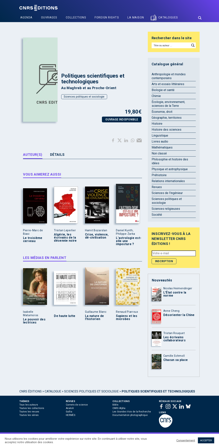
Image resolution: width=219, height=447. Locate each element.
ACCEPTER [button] (206, 440)
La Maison (135, 17)
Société (157, 214)
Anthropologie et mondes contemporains (169, 76)
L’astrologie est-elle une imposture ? (128, 241)
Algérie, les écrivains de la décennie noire (65, 237)
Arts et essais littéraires (168, 84)
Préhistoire (159, 175)
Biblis (115, 404)
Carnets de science (77, 404)
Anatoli (70, 408)
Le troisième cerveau (32, 239)
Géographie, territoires (167, 117)
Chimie (156, 96)
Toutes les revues (29, 411)
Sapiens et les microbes (126, 317)
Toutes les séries (29, 415)
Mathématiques (162, 147)
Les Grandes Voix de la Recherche (131, 411)
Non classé (159, 153)
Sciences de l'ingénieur (167, 193)
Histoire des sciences (166, 129)
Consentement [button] (185, 440)
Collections (76, 17)
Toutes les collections (31, 408)
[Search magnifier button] (200, 18)
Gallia (69, 411)
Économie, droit (162, 112)
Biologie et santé (163, 90)
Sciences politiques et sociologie (84, 96)
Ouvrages (49, 17)
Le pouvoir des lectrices (34, 321)
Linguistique (160, 135)
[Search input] (171, 45)
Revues (157, 187)
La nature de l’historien (94, 317)
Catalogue (53, 391)
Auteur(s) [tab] (32, 155)
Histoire (157, 123)
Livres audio (160, 141)
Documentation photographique (130, 415)
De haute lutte (64, 316)
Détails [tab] (57, 155)
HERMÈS (70, 415)
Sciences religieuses (166, 209)
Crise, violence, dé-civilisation (97, 236)
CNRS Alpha (119, 408)
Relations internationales (168, 181)
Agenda (26, 17)
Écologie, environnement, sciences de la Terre (168, 104)
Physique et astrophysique (170, 169)
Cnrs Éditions (30, 391)
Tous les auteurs (28, 404)
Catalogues (168, 17)
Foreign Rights (107, 17)
